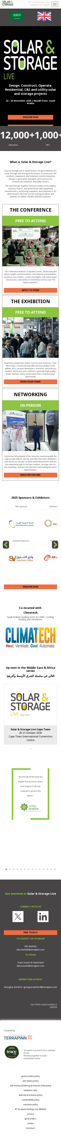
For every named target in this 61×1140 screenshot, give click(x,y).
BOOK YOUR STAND (30, 381)
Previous (6, 548)
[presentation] (29, 748)
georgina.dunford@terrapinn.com (40, 987)
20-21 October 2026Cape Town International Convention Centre (30, 735)
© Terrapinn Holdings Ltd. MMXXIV (30, 1109)
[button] (6, 869)
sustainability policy (30, 1099)
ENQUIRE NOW (30, 117)
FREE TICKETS (30, 932)
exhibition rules (30, 1090)
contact (30, 1123)
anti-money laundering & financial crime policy (30, 1085)
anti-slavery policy (31, 1081)
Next (55, 548)
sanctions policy (30, 1104)
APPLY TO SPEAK (30, 290)
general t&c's (30, 1118)
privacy (30, 1114)
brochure (30, 1128)
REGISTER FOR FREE (30, 474)
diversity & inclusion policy (30, 1095)
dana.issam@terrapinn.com (30, 965)
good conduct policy (30, 1076)
